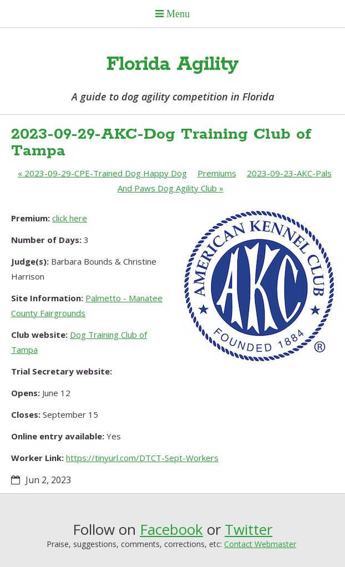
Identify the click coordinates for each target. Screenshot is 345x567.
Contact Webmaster (260, 544)
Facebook (171, 529)
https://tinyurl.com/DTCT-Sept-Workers (142, 457)
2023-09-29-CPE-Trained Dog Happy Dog (102, 173)
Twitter (248, 529)
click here (69, 218)
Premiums (216, 173)
